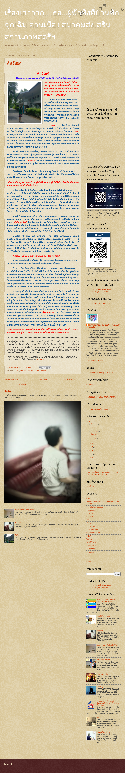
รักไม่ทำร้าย (90, 549)
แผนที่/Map (90, 486)
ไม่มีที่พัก (43, 371)
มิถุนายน (94, 428)
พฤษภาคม (94, 431)
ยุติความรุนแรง (91, 546)
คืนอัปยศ (14, 63)
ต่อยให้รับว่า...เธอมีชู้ (104, 616)
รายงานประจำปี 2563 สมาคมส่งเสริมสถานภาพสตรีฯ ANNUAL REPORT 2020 (102, 473)
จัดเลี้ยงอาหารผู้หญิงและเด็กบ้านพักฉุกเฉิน (101, 397)
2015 (91, 457)
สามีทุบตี (89, 562)
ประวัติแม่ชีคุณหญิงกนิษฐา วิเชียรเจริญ (100, 372)
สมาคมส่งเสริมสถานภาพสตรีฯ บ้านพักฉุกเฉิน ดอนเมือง (104, 326)
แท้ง (87, 520)
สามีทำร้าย (90, 558)
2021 (91, 421)
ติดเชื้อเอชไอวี (91, 510)
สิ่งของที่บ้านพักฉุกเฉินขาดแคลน (97, 409)
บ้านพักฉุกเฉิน (34, 371)
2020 (91, 443)
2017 (91, 454)
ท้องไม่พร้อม (24, 371)
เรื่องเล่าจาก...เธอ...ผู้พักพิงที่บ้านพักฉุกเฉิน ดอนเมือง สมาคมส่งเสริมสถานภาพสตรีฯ (61, 25)
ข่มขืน (17, 371)
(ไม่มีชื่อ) (100, 687)
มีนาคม (94, 439)
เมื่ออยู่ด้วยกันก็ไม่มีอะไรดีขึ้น (25, 510)
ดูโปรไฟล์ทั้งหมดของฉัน (94, 361)
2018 (91, 450)
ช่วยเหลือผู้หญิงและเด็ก (94, 507)
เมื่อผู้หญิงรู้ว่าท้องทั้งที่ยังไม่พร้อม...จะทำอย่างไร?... (106, 601)
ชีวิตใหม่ (7, 391)
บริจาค (88, 523)
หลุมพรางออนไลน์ (103, 674)
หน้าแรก (43, 379)
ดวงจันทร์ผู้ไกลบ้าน (103, 660)
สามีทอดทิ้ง (90, 555)
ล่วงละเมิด (90, 552)
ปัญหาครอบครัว (92, 529)
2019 (91, 447)
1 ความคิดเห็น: (29, 367)
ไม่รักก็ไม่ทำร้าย (92, 542)
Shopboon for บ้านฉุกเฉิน (101, 303)
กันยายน (94, 424)
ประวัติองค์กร (91, 385)
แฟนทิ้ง (89, 536)
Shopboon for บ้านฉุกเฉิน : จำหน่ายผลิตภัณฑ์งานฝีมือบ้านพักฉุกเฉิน (108, 703)
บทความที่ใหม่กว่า (13, 379)
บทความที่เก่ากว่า (72, 379)
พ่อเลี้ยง (99, 717)
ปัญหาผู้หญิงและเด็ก (93, 533)
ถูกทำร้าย (89, 513)
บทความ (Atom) (20, 384)
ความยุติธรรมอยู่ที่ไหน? (105, 732)
